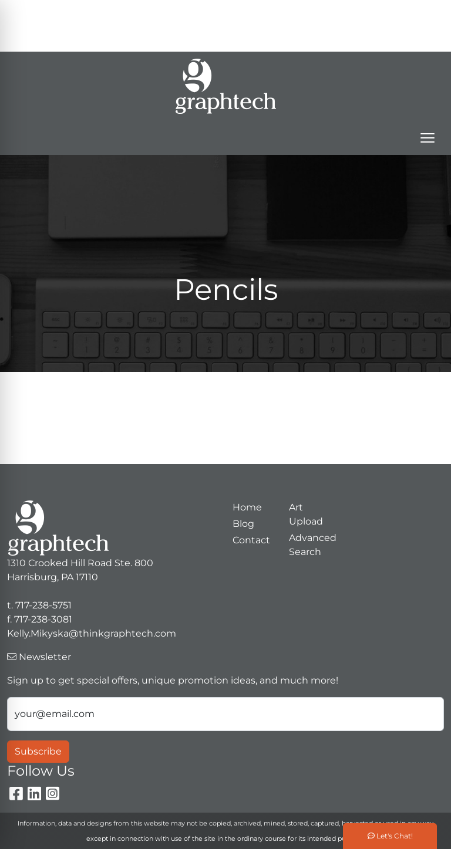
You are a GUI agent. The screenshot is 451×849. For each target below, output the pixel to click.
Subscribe (38, 751)
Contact (251, 540)
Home (247, 507)
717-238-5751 (390, 12)
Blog (243, 523)
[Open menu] (427, 138)
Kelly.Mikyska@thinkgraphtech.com (341, 38)
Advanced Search (310, 544)
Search (278, 12)
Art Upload (306, 514)
